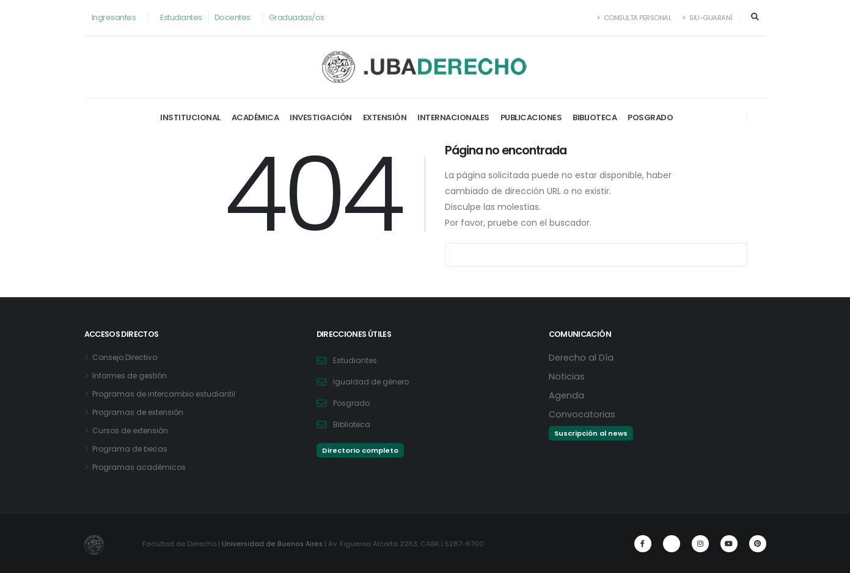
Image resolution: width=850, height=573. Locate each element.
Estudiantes (181, 17)
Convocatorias (583, 414)
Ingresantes (114, 17)
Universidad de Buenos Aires (272, 544)
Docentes (232, 17)
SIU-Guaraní (708, 18)
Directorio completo (360, 450)
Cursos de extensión (133, 430)
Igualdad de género (373, 382)
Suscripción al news (591, 433)
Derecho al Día (582, 357)
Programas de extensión (141, 412)
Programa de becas (132, 449)
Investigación (321, 117)
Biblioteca (595, 117)
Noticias (567, 376)
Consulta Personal (635, 18)
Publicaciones (531, 117)
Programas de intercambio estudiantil (167, 394)
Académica (255, 117)
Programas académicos (141, 467)
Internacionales (453, 117)
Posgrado (650, 117)
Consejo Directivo (127, 357)
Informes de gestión (132, 375)
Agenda (567, 395)
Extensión (385, 117)
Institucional (190, 117)
